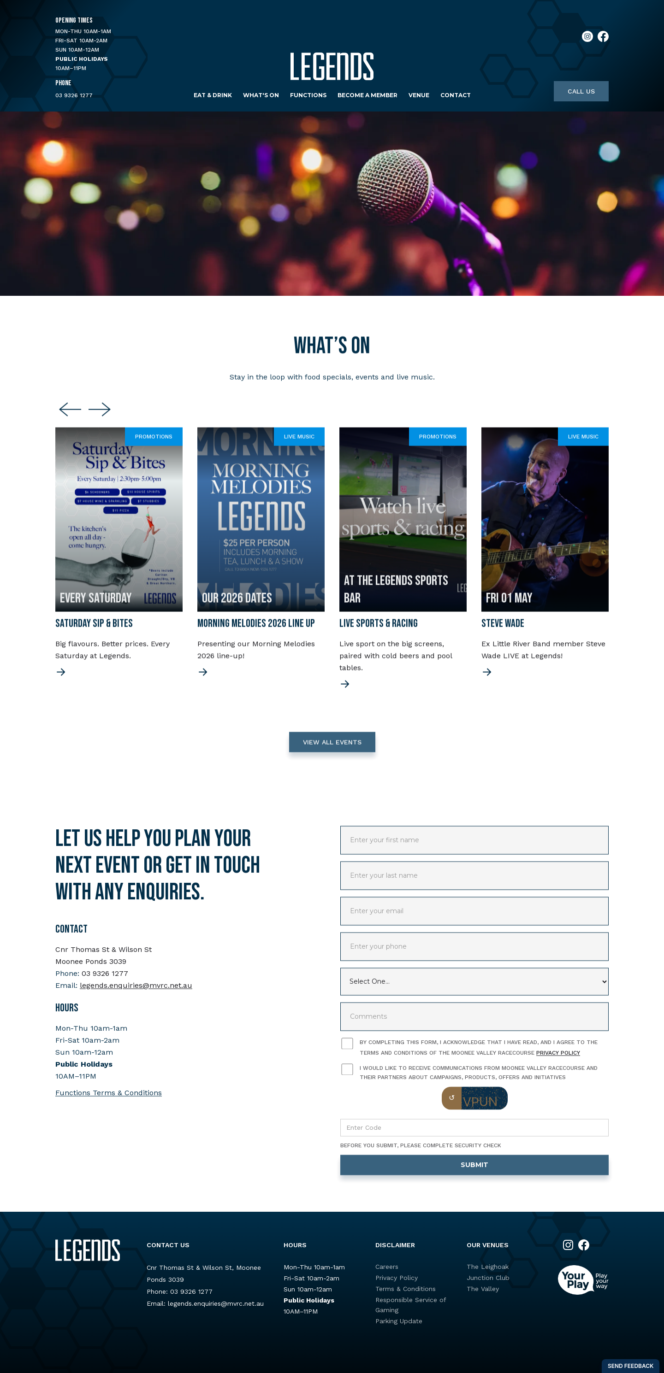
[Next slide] (99, 418)
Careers (386, 1266)
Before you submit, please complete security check (420, 1153)
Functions (308, 95)
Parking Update (398, 1321)
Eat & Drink (213, 95)
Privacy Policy (558, 1061)
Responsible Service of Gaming (410, 1305)
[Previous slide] (70, 418)
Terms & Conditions (405, 1288)
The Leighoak (488, 1266)
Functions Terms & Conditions (108, 1101)
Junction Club (488, 1277)
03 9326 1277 (74, 95)
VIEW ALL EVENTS (332, 750)
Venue (419, 95)
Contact (455, 95)
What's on (261, 95)
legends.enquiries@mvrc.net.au (136, 993)
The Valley (483, 1288)
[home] (332, 67)
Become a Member (367, 95)
